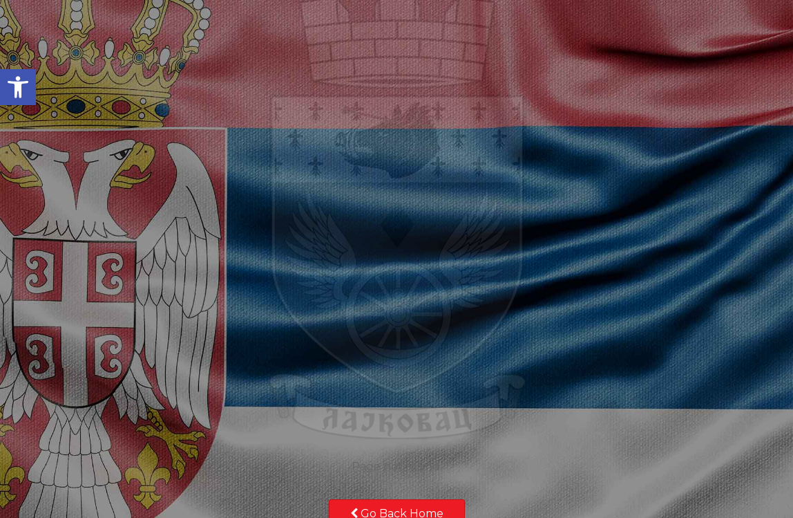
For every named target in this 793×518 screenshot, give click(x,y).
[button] (18, 87)
